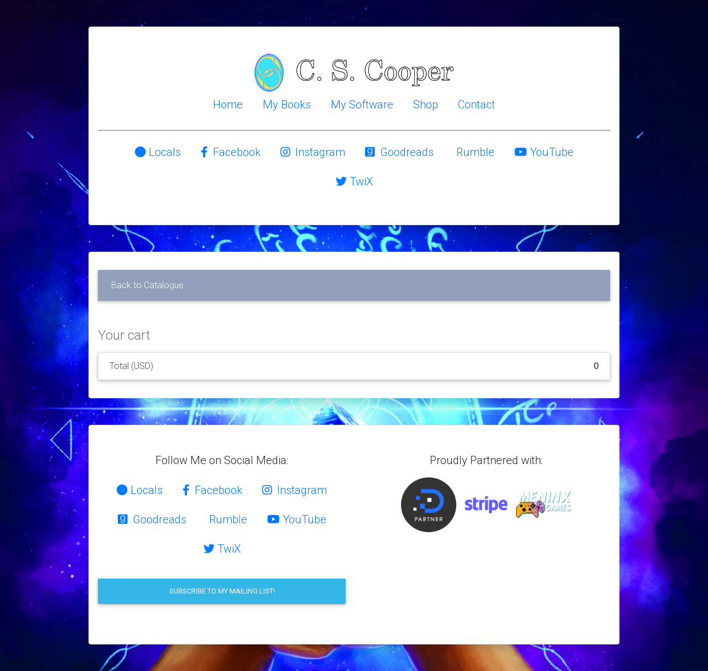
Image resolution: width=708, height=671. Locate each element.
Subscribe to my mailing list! (222, 591)
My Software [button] (362, 104)
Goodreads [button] (399, 152)
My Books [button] (287, 104)
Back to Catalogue (147, 285)
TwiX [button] (354, 181)
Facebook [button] (231, 152)
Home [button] (228, 104)
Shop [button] (425, 104)
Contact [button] (476, 104)
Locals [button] (158, 152)
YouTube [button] (544, 152)
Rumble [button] (474, 152)
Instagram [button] (312, 152)
